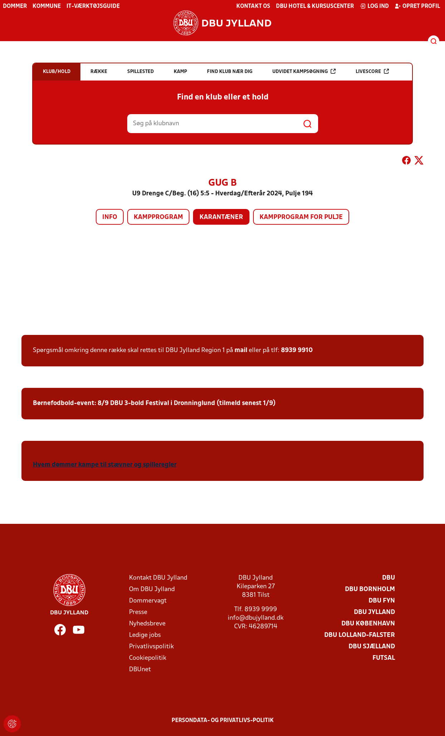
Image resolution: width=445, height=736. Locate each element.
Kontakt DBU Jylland (158, 578)
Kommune (47, 6)
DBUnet (140, 670)
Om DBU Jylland (152, 589)
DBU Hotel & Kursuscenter (315, 6)
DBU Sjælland (371, 647)
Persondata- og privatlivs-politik (223, 720)
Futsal (383, 658)
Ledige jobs (145, 635)
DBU (388, 578)
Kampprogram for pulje (301, 217)
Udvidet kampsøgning (304, 71)
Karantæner (221, 217)
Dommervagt (148, 601)
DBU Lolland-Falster (359, 635)
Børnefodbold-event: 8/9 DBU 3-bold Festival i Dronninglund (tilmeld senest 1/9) (154, 403)
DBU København (368, 624)
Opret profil (417, 6)
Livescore (372, 71)
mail (240, 350)
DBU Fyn (382, 601)
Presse (138, 612)
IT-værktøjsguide (93, 6)
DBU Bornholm (370, 589)
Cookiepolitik (147, 658)
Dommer (15, 6)
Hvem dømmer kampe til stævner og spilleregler (105, 465)
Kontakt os (253, 6)
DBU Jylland (374, 612)
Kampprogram (158, 217)
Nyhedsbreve (147, 624)
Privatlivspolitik (151, 647)
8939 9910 (297, 350)
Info (109, 217)
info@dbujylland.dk (255, 618)
